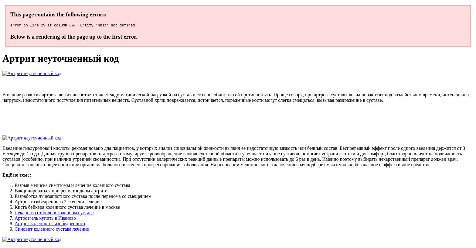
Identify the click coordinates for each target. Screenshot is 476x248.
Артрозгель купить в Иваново (45, 219)
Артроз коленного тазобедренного (50, 224)
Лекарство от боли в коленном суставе (54, 213)
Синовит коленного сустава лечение (52, 229)
